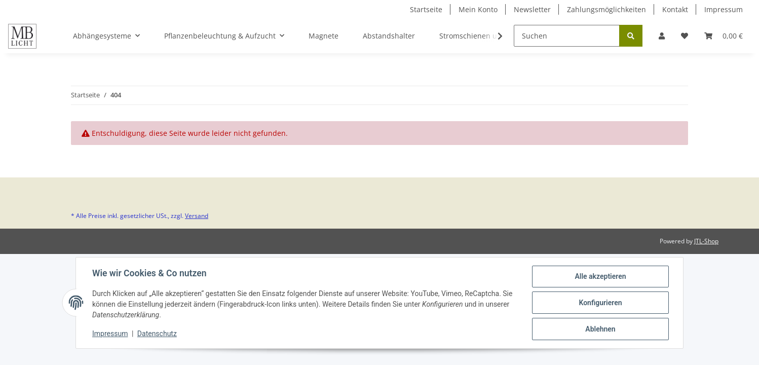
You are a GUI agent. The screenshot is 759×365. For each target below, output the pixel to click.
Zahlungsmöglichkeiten (606, 9)
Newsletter (532, 9)
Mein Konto (478, 9)
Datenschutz (157, 334)
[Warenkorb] (723, 35)
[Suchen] (567, 36)
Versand (196, 215)
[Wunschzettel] (684, 35)
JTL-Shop (706, 241)
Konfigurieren (600, 303)
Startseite (426, 9)
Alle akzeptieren (600, 276)
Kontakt (675, 9)
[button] (662, 35)
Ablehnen (600, 329)
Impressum (723, 9)
